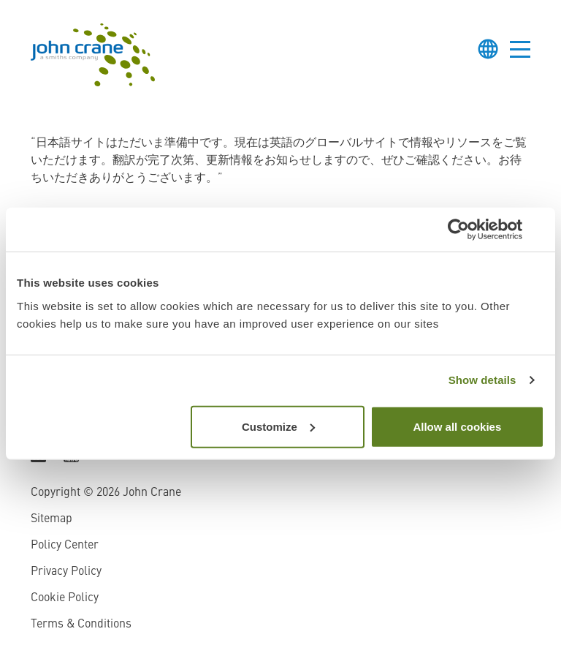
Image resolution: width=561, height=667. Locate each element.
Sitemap (51, 519)
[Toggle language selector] (488, 49)
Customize (278, 426)
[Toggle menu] (520, 49)
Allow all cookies (457, 426)
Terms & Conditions (81, 624)
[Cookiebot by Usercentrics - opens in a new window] (480, 230)
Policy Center (65, 545)
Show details (482, 380)
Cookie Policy (65, 598)
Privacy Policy (66, 572)
